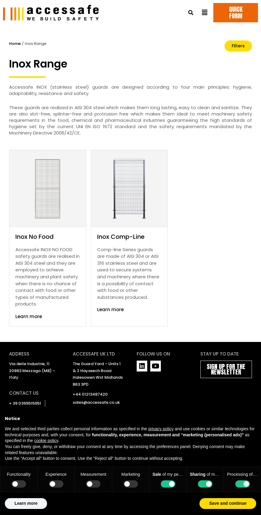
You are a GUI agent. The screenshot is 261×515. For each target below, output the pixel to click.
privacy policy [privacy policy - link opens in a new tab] (160, 443)
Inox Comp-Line (121, 236)
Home (15, 43)
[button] (191, 13)
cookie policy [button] (46, 454)
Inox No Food (34, 236)
